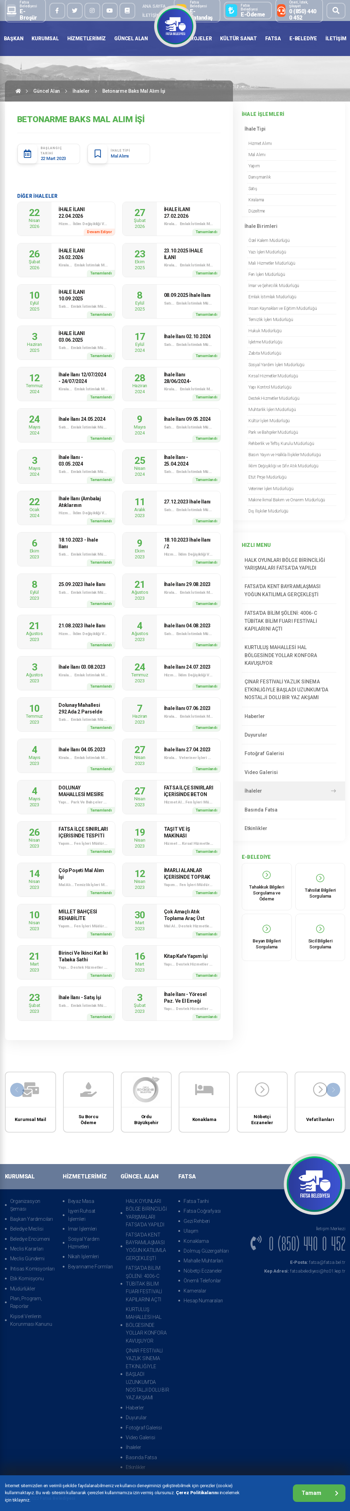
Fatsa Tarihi (196, 1201)
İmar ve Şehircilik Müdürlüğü (273, 285)
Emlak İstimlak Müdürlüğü (272, 296)
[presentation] (17, 1090)
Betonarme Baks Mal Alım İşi (134, 91)
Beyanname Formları (90, 1266)
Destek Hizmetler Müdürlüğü (274, 398)
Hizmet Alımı (260, 143)
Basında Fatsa (289, 810)
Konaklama (196, 1241)
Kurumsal (45, 38)
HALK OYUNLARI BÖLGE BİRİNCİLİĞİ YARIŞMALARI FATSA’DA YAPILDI (289, 564)
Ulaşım (191, 1231)
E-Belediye (303, 38)
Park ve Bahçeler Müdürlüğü (273, 432)
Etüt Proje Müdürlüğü (267, 477)
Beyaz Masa (81, 1201)
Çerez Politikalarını (197, 1492)
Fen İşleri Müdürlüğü (266, 274)
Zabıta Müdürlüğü (264, 353)
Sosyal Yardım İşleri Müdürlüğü (276, 364)
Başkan (13, 38)
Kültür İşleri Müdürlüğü (269, 420)
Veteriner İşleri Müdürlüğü (271, 488)
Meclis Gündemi (27, 1258)
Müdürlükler (22, 1288)
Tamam (320, 1493)
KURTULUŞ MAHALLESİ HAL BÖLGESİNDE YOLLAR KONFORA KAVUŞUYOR (289, 655)
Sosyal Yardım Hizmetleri (83, 1242)
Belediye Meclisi (26, 1229)
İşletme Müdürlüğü (265, 342)
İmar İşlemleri (82, 1229)
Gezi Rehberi (197, 1221)
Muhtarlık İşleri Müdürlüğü (272, 409)
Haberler (289, 716)
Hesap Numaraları (203, 1300)
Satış (252, 188)
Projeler (199, 38)
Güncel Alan (131, 38)
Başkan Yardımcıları (31, 1219)
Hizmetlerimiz (86, 38)
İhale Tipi (289, 129)
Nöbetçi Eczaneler (203, 1271)
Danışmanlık (259, 177)
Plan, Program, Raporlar (26, 1302)
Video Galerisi (289, 772)
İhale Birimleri (289, 226)
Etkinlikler (289, 828)
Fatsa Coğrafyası (202, 1211)
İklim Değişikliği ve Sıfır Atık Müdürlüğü (283, 466)
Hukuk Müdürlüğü (265, 330)
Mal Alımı (257, 154)
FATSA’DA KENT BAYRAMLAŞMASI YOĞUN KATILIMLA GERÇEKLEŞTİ (289, 590)
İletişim (151, 15)
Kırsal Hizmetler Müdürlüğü (273, 376)
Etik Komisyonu (27, 1278)
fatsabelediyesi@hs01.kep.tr (304, 1271)
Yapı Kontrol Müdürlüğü (269, 387)
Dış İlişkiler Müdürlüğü (268, 511)
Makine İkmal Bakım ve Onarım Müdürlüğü (286, 499)
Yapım (254, 165)
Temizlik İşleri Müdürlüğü (270, 319)
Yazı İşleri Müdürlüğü (267, 252)
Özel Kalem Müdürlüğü (269, 240)
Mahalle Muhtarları (203, 1260)
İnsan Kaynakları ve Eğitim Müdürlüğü (282, 308)
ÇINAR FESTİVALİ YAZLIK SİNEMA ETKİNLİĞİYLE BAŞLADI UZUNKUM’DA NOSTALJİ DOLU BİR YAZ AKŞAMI (289, 689)
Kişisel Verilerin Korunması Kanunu (31, 1320)
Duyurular (289, 735)
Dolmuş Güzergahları (206, 1251)
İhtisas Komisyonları (32, 1269)
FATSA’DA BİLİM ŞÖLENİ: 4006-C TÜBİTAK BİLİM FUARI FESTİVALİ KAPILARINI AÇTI (289, 621)
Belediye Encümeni (30, 1239)
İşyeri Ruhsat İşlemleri (81, 1214)
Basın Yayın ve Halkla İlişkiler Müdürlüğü (284, 454)
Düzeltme (256, 211)
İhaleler (81, 91)
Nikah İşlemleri (83, 1256)
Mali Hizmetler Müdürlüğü (271, 263)
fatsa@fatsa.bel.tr (317, 1262)
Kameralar (195, 1291)
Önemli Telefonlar (202, 1280)
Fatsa (273, 38)
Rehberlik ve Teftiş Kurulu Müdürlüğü (281, 443)
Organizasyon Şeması (25, 1205)
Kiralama (256, 199)
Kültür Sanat (238, 38)
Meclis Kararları (26, 1249)
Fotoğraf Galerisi (289, 753)
